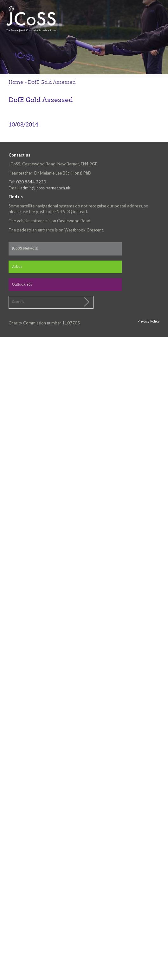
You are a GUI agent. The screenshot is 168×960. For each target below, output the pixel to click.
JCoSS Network (25, 248)
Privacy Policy (149, 321)
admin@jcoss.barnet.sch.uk (45, 187)
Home (16, 82)
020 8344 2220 (31, 181)
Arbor (17, 267)
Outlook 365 (22, 284)
